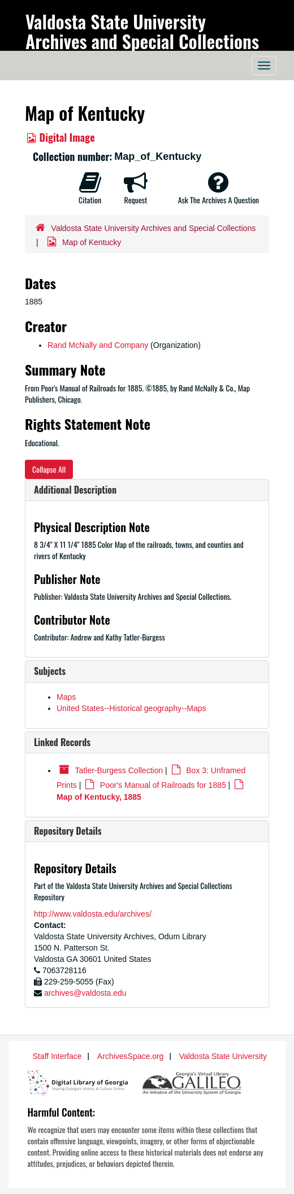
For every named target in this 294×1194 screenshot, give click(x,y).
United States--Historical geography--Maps (131, 708)
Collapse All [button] (49, 469)
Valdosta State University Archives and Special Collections (142, 31)
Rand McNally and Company (97, 345)
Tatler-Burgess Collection (119, 770)
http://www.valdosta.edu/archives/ (93, 913)
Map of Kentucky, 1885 (99, 796)
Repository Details (68, 831)
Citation (90, 188)
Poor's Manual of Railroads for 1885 (163, 785)
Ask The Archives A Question (218, 188)
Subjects (50, 671)
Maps (66, 696)
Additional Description (75, 489)
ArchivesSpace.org (130, 1056)
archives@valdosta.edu (85, 992)
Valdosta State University (223, 1056)
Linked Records (62, 742)
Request (136, 188)
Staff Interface (57, 1056)
